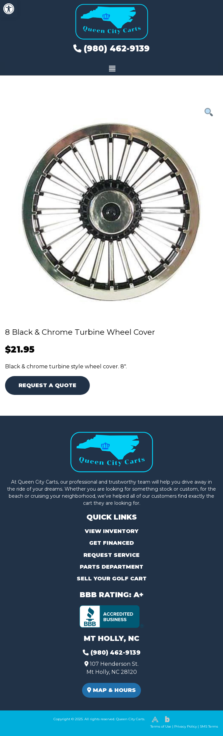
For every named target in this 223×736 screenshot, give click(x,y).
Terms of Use (160, 726)
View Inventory (111, 531)
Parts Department (111, 567)
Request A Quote (47, 385)
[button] (8, 8)
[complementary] (203, 716)
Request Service (111, 555)
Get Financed (111, 543)
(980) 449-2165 (23, 723)
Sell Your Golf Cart (112, 578)
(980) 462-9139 (111, 48)
